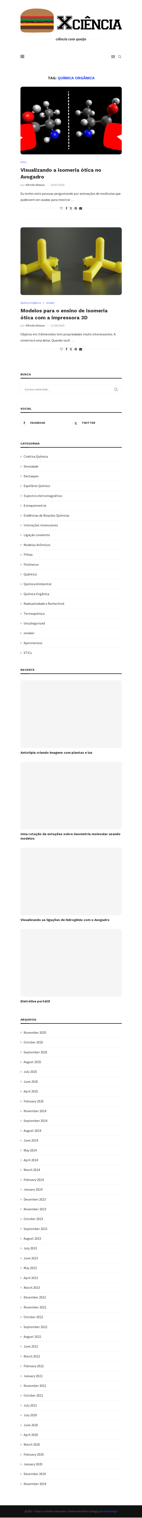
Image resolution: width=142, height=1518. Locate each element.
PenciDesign (110, 1511)
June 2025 (31, 1082)
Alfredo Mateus (35, 185)
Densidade (31, 466)
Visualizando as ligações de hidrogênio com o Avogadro (65, 920)
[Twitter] (97, 423)
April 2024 (31, 1160)
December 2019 (35, 1474)
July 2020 (30, 1415)
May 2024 (30, 1150)
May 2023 (30, 1268)
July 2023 (30, 1248)
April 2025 (31, 1091)
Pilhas (28, 555)
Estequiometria (35, 506)
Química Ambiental (37, 584)
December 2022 (35, 1298)
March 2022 (32, 1356)
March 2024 (32, 1170)
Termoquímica (34, 614)
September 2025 (35, 1052)
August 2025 (32, 1062)
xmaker (29, 633)
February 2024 (34, 1180)
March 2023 (32, 1288)
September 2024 (35, 1121)
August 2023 (32, 1239)
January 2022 (33, 1376)
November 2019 (35, 1484)
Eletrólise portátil (35, 1001)
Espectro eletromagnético (43, 496)
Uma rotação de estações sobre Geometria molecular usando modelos (70, 836)
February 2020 (34, 1454)
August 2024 (32, 1131)
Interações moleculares (41, 525)
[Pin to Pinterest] (75, 208)
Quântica (30, 574)
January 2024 (33, 1189)
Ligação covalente (37, 535)
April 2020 (31, 1435)
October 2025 (33, 1042)
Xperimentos (33, 643)
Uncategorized (34, 623)
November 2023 (35, 1209)
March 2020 (32, 1445)
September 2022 (35, 1327)
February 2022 (34, 1366)
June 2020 (31, 1425)
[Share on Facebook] (66, 208)
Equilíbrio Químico (37, 486)
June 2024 (31, 1140)
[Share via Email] (80, 208)
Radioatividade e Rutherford (44, 604)
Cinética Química (36, 456)
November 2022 (35, 1307)
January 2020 (33, 1464)
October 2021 (33, 1396)
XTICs (28, 653)
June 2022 (31, 1347)
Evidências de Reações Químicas (46, 515)
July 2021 (30, 1405)
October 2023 (33, 1219)
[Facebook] (45, 423)
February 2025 (34, 1101)
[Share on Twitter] (70, 208)
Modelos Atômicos (37, 545)
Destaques (31, 476)
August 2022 (32, 1337)
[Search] (120, 57)
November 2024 (35, 1111)
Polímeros (31, 565)
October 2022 (33, 1317)
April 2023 (31, 1278)
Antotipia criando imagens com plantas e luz (56, 753)
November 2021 (35, 1386)
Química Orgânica (36, 594)
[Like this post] (61, 208)
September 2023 (35, 1229)
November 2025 (35, 1033)
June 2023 (31, 1258)
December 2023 (35, 1199)
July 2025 (30, 1072)
